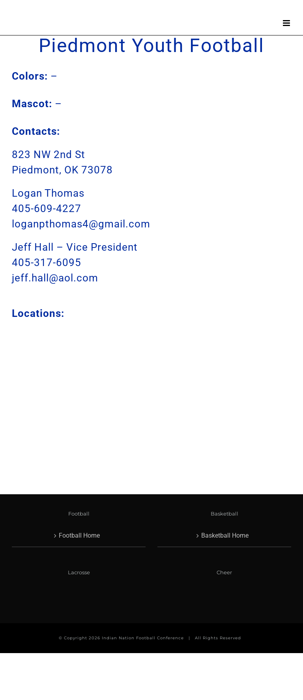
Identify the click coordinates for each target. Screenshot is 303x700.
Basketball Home (225, 535)
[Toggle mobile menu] (287, 23)
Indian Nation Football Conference (143, 637)
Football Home (79, 535)
